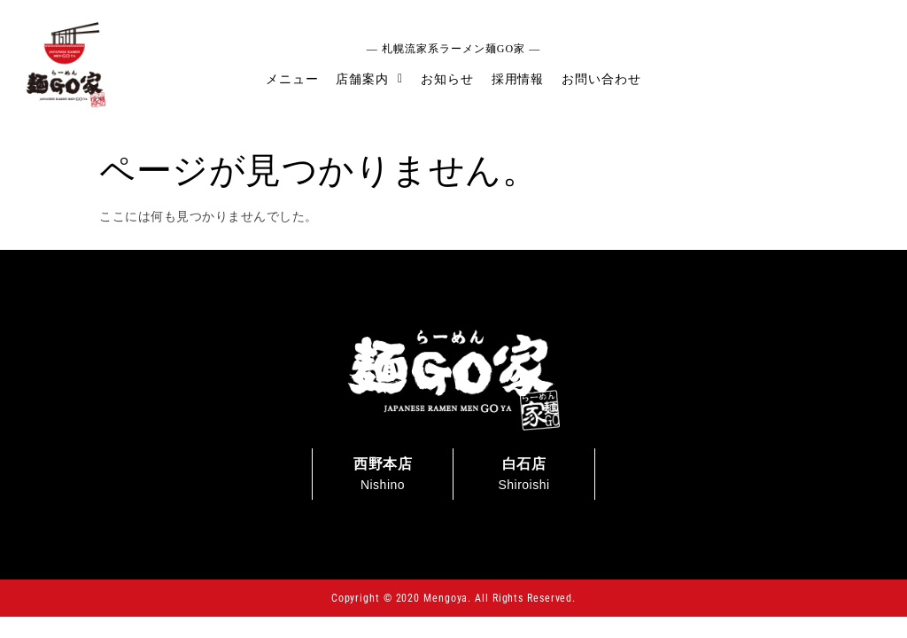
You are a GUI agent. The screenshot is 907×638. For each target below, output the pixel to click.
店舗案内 (369, 79)
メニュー (292, 79)
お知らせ (447, 79)
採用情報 (518, 79)
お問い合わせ (601, 79)
